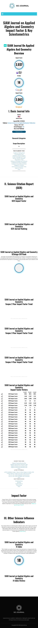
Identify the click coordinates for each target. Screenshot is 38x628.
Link (23, 127)
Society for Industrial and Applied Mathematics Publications (21, 123)
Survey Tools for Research (19, 158)
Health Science (19, 483)
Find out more (19, 131)
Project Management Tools (19, 157)
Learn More (22, 531)
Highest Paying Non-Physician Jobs (19, 464)
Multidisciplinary (19, 481)
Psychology (19, 485)
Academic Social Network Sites (19, 164)
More (19, 169)
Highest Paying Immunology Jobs (19, 466)
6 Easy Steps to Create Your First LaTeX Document (19, 473)
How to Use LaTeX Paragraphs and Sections (19, 474)
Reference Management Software (19, 161)
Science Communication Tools (19, 166)
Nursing (19, 482)
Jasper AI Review (19, 168)
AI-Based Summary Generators (19, 162)
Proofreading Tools (19, 154)
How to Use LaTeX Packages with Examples (19, 476)
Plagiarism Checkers (19, 165)
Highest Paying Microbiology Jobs (19, 467)
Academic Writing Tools (19, 153)
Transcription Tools (19, 159)
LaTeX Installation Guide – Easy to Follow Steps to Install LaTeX (19, 472)
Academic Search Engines (19, 155)
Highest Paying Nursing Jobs (19, 463)
